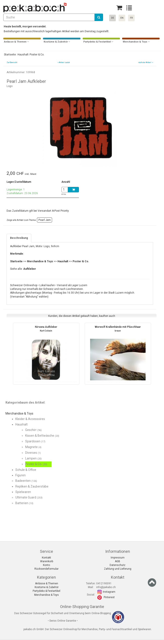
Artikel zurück (64, 62)
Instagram (109, 591)
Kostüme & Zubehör (47, 587)
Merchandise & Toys (46, 594)
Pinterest (109, 597)
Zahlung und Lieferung (117, 568)
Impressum (118, 557)
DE (112, 18)
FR (131, 18)
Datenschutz (117, 565)
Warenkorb (46, 561)
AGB (117, 561)
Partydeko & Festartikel (46, 590)
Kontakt (46, 557)
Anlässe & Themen (46, 583)
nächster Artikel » (145, 62)
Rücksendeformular (46, 568)
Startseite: (9, 54)
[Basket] (119, 7)
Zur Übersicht (12, 62)
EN (121, 18)
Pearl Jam (44, 220)
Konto (46, 565)
